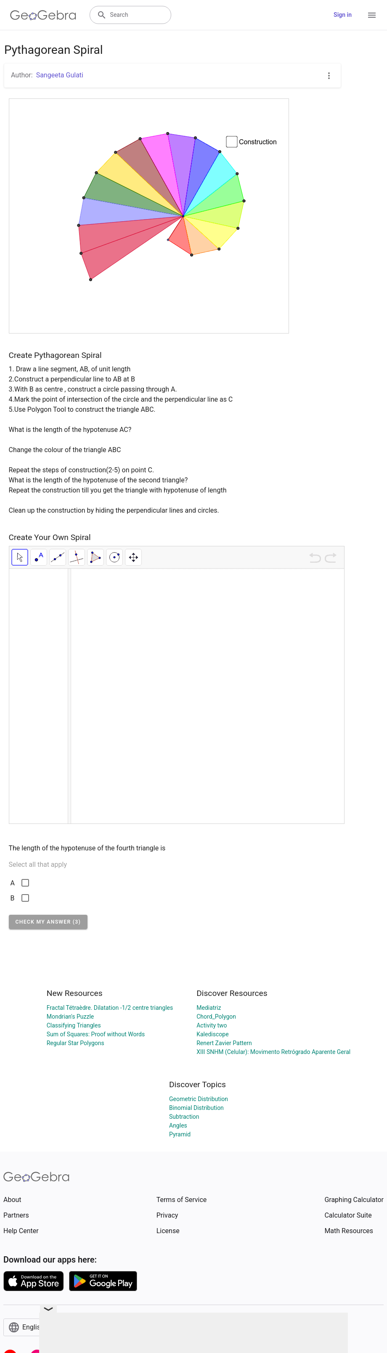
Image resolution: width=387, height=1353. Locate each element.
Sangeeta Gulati (59, 75)
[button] (48, 922)
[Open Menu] (372, 15)
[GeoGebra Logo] (43, 15)
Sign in (343, 14)
